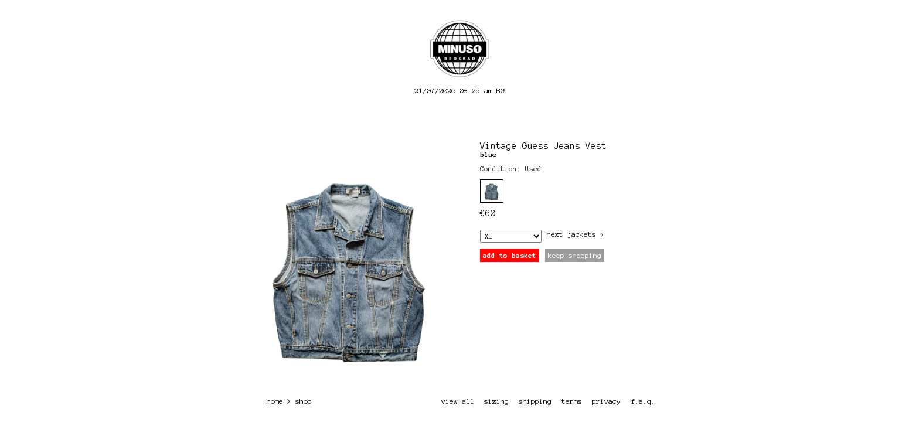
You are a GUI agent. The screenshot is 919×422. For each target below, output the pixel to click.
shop (303, 401)
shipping (535, 401)
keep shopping (574, 255)
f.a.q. (643, 401)
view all (457, 401)
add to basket (509, 255)
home (275, 401)
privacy (606, 401)
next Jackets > (575, 234)
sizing (496, 401)
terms (571, 401)
